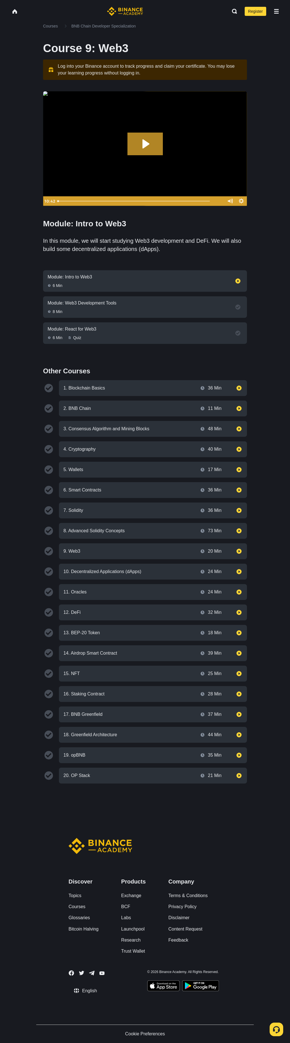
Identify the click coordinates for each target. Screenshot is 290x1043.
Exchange (131, 895)
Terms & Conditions (188, 895)
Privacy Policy (183, 906)
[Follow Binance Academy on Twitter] (81, 973)
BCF (125, 906)
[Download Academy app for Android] (200, 986)
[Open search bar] (233, 11)
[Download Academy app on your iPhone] (163, 986)
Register (255, 11)
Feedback (178, 940)
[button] (276, 11)
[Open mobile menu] (276, 11)
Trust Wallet (133, 951)
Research (130, 940)
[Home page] (125, 11)
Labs (126, 917)
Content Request (185, 929)
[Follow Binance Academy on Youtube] (102, 973)
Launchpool (133, 929)
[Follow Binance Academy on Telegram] (92, 973)
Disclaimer (179, 917)
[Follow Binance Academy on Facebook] (71, 973)
